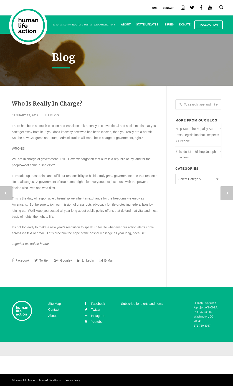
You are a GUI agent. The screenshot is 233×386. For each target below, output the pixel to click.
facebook (95, 303)
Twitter (41, 260)
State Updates (147, 24)
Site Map (54, 303)
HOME (154, 8)
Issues (169, 24)
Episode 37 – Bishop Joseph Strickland (195, 155)
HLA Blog (51, 115)
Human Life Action (24, 380)
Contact (53, 309)
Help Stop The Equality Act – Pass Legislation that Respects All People (197, 135)
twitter (92, 309)
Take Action (208, 24)
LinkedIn (85, 260)
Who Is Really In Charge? (47, 103)
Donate (185, 24)
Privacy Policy (72, 380)
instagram (95, 316)
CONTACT (168, 8)
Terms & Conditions (50, 380)
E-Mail (106, 260)
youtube (94, 321)
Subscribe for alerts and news (142, 303)
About (126, 24)
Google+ (63, 260)
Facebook (20, 260)
